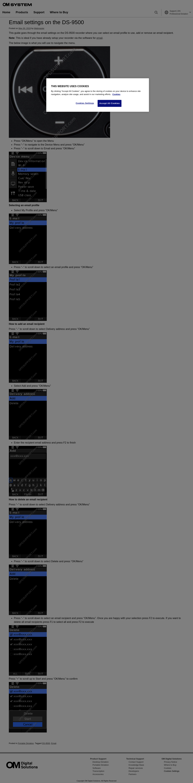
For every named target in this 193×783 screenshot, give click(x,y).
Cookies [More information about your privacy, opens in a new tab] (116, 94)
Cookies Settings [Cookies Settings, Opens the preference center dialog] (85, 103)
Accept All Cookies (109, 103)
